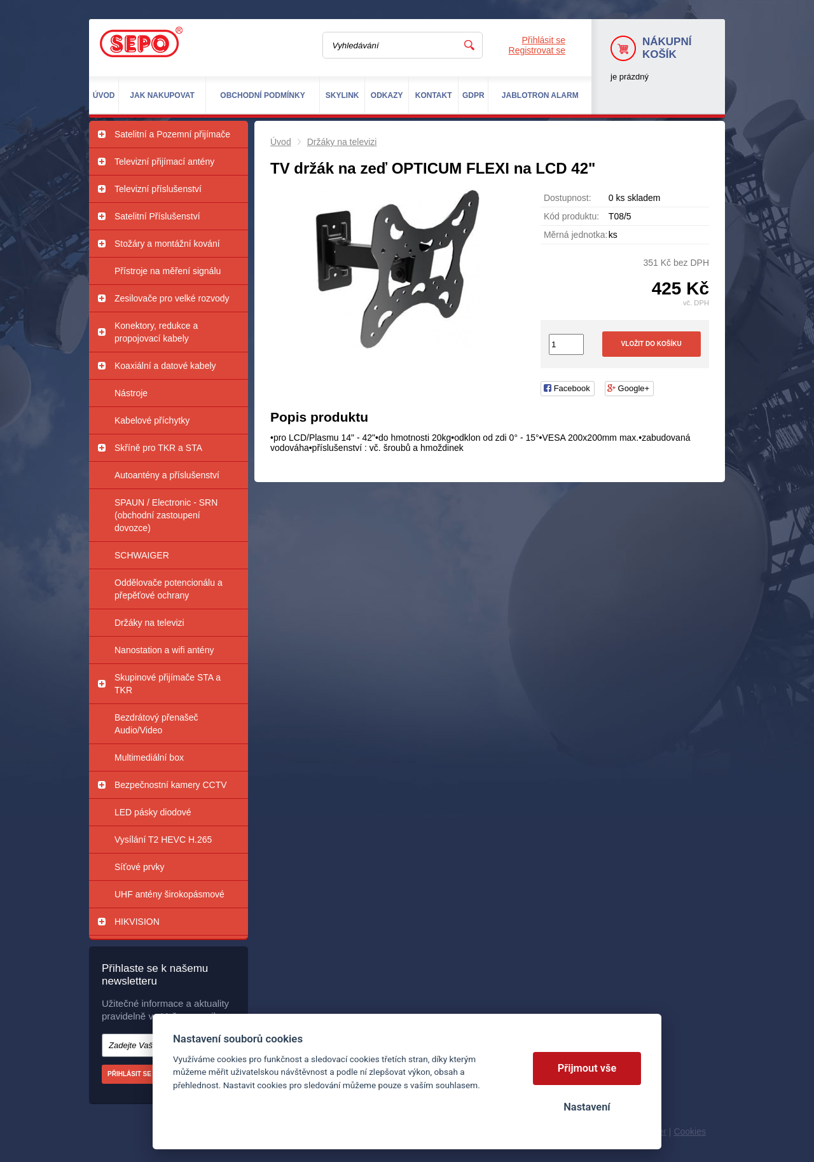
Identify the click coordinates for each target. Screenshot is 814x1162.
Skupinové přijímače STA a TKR (167, 683)
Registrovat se (537, 50)
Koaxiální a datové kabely (165, 366)
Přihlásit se (543, 40)
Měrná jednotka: (575, 235)
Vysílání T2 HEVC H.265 (163, 839)
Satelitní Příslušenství (157, 216)
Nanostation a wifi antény (164, 650)
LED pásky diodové (152, 812)
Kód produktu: (571, 216)
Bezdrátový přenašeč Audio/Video (156, 723)
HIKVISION (137, 921)
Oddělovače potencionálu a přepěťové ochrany (168, 589)
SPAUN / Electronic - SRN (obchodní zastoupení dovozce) (165, 515)
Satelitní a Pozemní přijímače (172, 134)
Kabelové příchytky (152, 420)
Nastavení (586, 1107)
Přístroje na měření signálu (167, 271)
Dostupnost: (567, 198)
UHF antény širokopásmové (169, 894)
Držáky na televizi (149, 623)
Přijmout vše (587, 1068)
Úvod (280, 142)
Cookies (689, 1131)
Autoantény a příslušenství (166, 475)
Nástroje (131, 393)
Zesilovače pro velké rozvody (172, 298)
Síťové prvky (139, 867)
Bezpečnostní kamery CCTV (170, 785)
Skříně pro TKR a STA (158, 448)
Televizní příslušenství (158, 189)
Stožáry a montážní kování (167, 244)
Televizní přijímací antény (164, 161)
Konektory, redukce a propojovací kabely (156, 332)
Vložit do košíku (651, 343)
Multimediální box (149, 757)
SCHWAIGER (141, 555)
